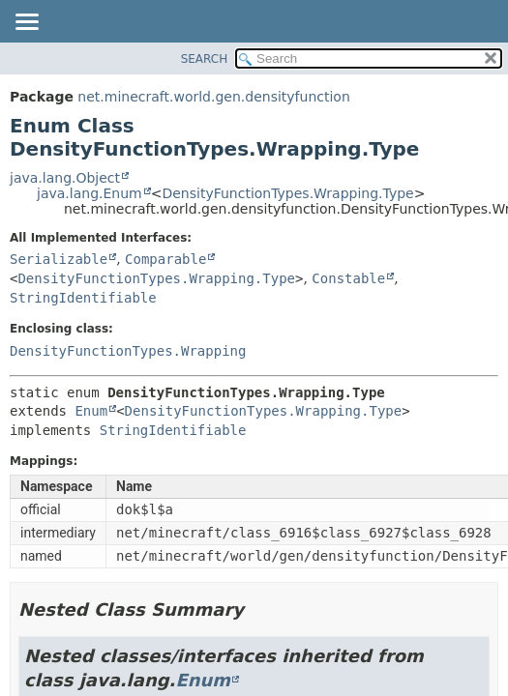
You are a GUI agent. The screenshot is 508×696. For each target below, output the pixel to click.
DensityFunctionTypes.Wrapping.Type (287, 193)
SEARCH (204, 59)
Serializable (58, 259)
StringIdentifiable (83, 297)
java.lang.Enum (89, 193)
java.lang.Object (65, 178)
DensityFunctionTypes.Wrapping (128, 351)
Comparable (165, 259)
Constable (348, 278)
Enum (91, 411)
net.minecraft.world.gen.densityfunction (213, 96)
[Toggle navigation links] (26, 23)
